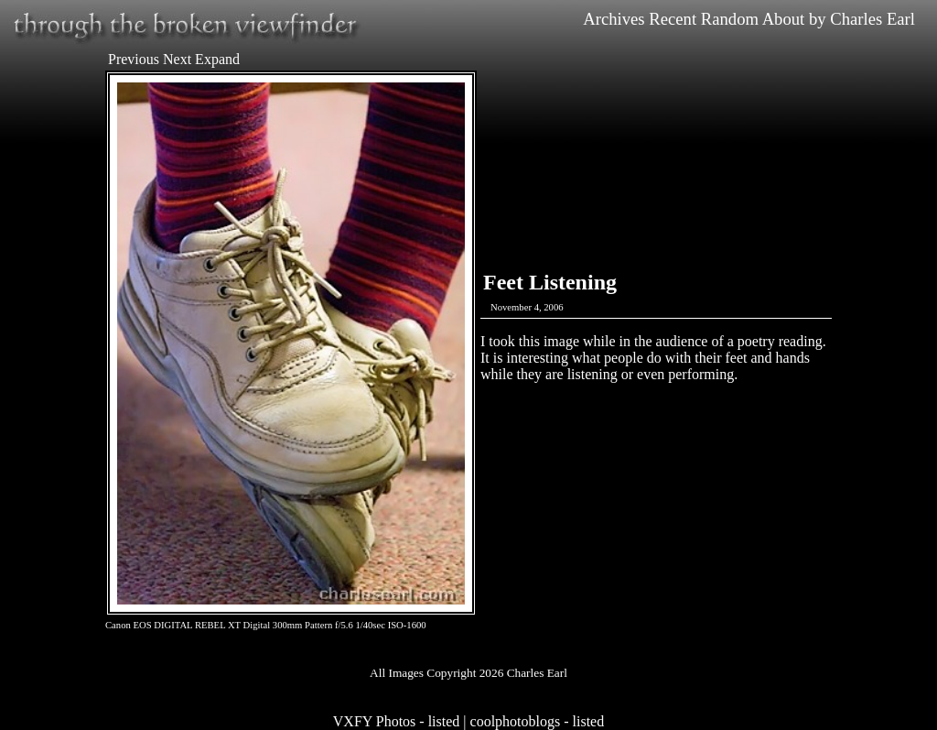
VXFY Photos (374, 721)
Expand (217, 59)
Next (177, 59)
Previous (133, 59)
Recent (672, 18)
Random (730, 18)
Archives (613, 18)
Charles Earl (872, 18)
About (783, 18)
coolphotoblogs (515, 721)
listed (444, 721)
